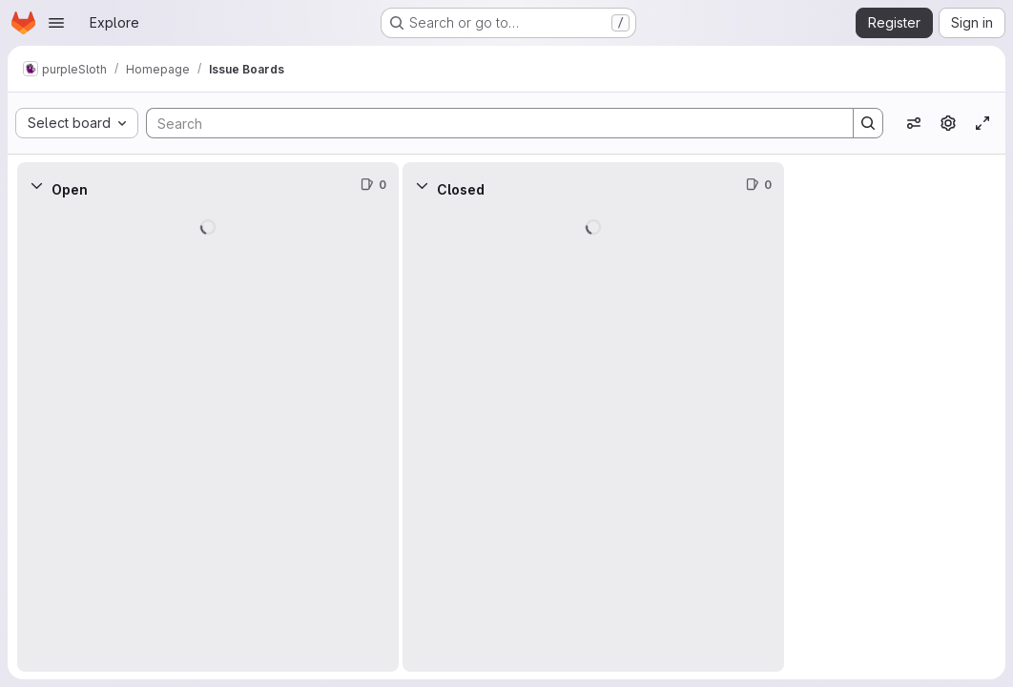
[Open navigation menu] (56, 23)
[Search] (490, 123)
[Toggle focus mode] (982, 123)
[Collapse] (36, 185)
